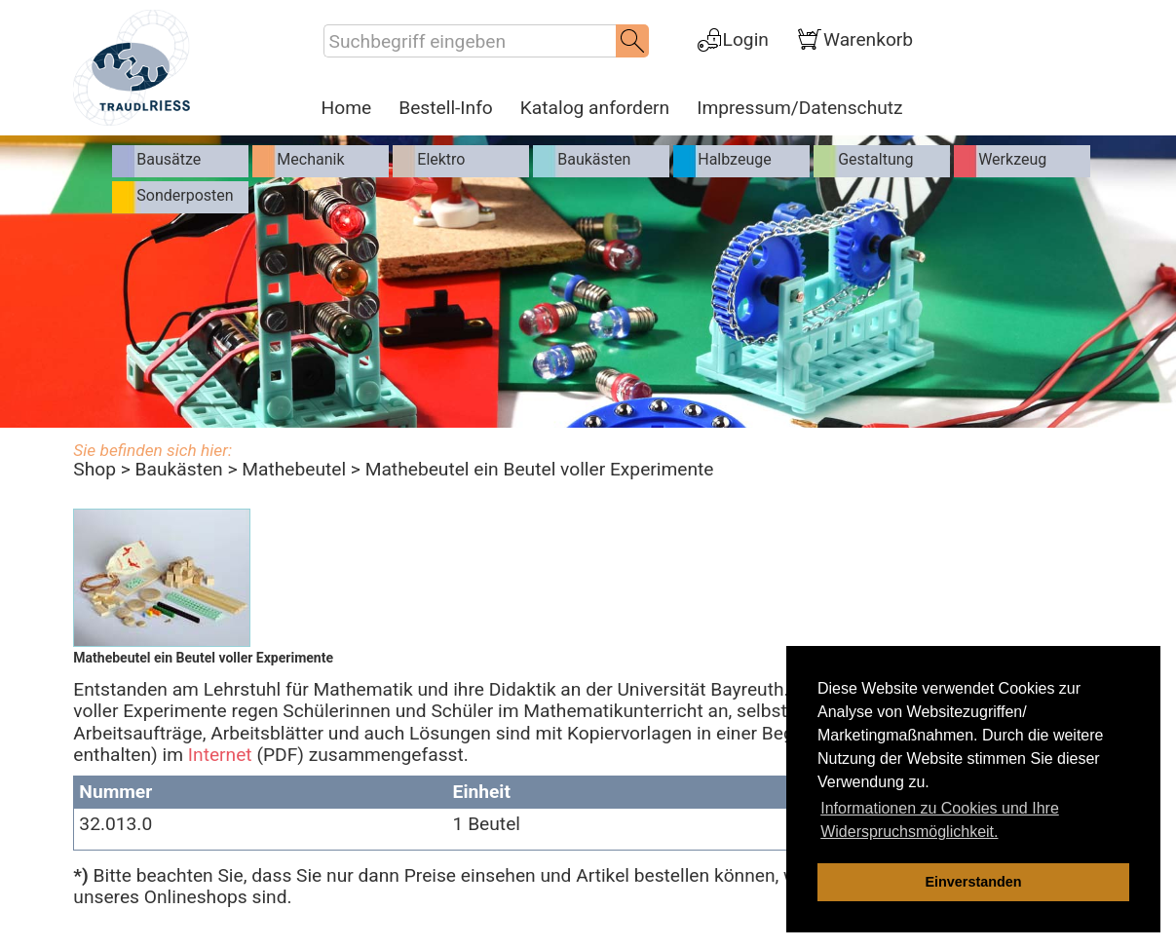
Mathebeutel (294, 469)
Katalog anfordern (594, 108)
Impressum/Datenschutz (799, 108)
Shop (94, 469)
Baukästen (179, 469)
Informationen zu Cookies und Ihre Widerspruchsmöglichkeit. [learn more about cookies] (939, 820)
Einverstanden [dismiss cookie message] (973, 882)
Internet (220, 754)
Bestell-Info (445, 108)
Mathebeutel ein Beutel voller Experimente (539, 469)
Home (347, 108)
